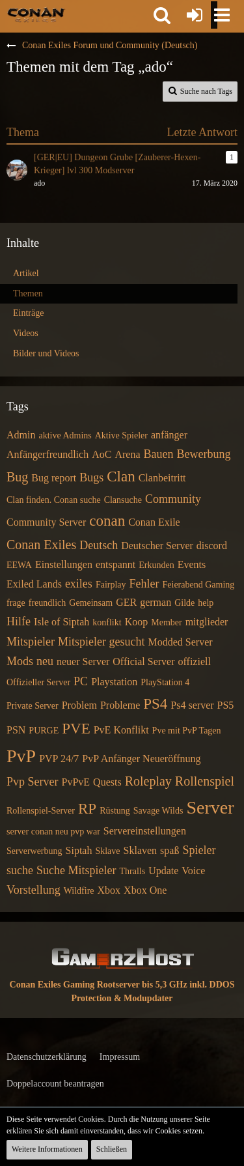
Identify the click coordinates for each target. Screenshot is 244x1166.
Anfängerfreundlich (47, 454)
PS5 (225, 705)
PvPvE (76, 782)
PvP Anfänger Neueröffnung (141, 758)
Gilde (184, 603)
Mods (20, 661)
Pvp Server (33, 781)
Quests (107, 782)
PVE (76, 728)
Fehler (144, 583)
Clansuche (123, 500)
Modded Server (180, 641)
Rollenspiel (204, 781)
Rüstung (115, 811)
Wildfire (79, 891)
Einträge (28, 313)
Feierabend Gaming (199, 585)
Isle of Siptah (61, 621)
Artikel (26, 273)
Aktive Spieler (121, 435)
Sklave (107, 851)
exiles (78, 583)
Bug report (53, 477)
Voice (193, 870)
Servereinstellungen (144, 830)
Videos (25, 333)
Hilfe (19, 621)
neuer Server (83, 661)
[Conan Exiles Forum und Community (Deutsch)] (36, 14)
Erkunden (156, 565)
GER (126, 602)
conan (107, 521)
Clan (121, 476)
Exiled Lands (34, 584)
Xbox (109, 890)
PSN (16, 729)
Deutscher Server (157, 545)
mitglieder (206, 621)
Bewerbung (203, 454)
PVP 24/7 (59, 758)
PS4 (155, 704)
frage (16, 603)
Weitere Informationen (47, 1149)
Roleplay (148, 781)
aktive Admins (64, 435)
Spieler (198, 850)
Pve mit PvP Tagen (186, 730)
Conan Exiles (41, 544)
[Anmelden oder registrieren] (195, 15)
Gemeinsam (91, 603)
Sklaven (140, 850)
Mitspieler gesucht (101, 641)
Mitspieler (31, 641)
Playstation (114, 681)
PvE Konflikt (121, 729)
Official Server (143, 661)
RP (87, 809)
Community (173, 498)
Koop (136, 621)
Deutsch (98, 545)
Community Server (46, 522)
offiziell (194, 661)
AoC (101, 454)
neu (44, 661)
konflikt (106, 622)
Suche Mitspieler (76, 870)
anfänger (169, 434)
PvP (21, 756)
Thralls (132, 871)
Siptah (79, 850)
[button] (162, 15)
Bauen (159, 454)
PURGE (44, 730)
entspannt (115, 564)
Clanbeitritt (162, 477)
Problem (79, 705)
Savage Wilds (158, 811)
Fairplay (111, 585)
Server (210, 807)
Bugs (91, 477)
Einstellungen (63, 564)
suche (20, 870)
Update (163, 870)
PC (81, 681)
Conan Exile (154, 522)
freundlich (47, 603)
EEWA (19, 565)
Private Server (33, 706)
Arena (127, 454)
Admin (21, 434)
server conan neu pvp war (53, 831)
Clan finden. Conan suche (54, 500)
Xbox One (145, 890)
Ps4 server (191, 705)
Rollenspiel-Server (41, 811)
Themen (28, 293)
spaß (169, 850)
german (155, 602)
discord (212, 545)
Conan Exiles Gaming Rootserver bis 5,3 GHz (98, 984)
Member (166, 622)
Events (192, 564)
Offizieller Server (38, 682)
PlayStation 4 (165, 682)
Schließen (111, 1149)
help (205, 603)
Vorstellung (34, 889)
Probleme (120, 705)
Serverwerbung (34, 851)
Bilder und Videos (46, 353)
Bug (17, 477)
